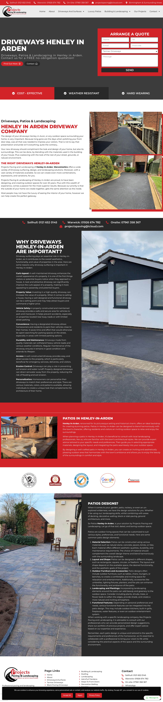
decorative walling (108, 516)
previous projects (117, 626)
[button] (152, 698)
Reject (80, 695)
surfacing (24, 170)
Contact (155, 11)
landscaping (48, 170)
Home (42, 11)
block (120, 516)
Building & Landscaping (118, 11)
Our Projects (140, 11)
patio (121, 507)
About (52, 11)
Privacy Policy (94, 695)
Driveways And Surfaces (71, 11)
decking (94, 516)
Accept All (67, 695)
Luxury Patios (94, 11)
